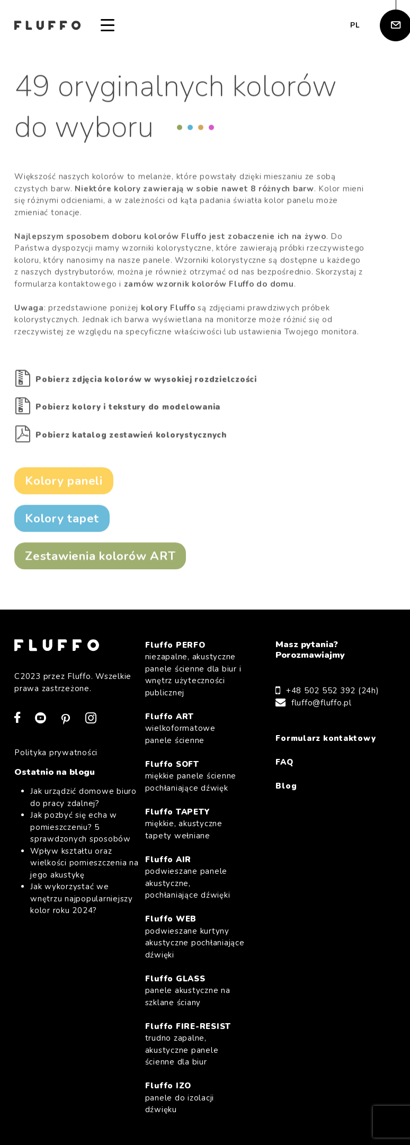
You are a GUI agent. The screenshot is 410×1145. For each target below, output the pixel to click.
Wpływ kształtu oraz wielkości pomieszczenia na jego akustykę (84, 863)
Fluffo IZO (195, 1098)
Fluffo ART (195, 729)
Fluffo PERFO (195, 669)
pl (355, 25)
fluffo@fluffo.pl (321, 702)
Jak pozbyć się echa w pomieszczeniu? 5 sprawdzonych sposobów (80, 827)
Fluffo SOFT (195, 776)
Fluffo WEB (195, 937)
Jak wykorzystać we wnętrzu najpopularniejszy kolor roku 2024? (81, 898)
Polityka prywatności (55, 752)
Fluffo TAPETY (195, 824)
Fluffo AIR (195, 877)
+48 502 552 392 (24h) (332, 690)
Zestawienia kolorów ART (100, 557)
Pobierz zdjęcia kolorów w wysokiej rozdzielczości (146, 380)
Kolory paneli (64, 482)
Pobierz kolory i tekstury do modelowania (127, 408)
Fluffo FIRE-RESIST (195, 1044)
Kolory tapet (62, 520)
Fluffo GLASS (195, 991)
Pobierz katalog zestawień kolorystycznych (131, 436)
